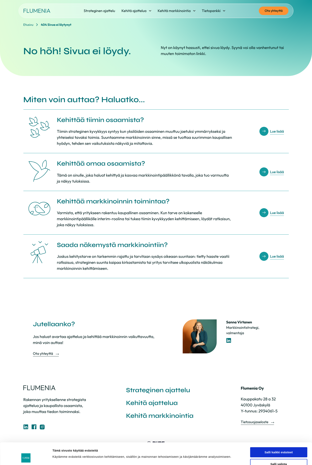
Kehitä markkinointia (160, 416)
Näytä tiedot (213, 449)
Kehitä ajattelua (152, 403)
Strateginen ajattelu (158, 390)
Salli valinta (278, 443)
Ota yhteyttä (274, 11)
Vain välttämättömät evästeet (278, 455)
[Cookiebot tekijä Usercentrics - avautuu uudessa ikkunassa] (25, 457)
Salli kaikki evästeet (279, 431)
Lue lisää (277, 131)
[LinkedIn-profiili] (228, 340)
